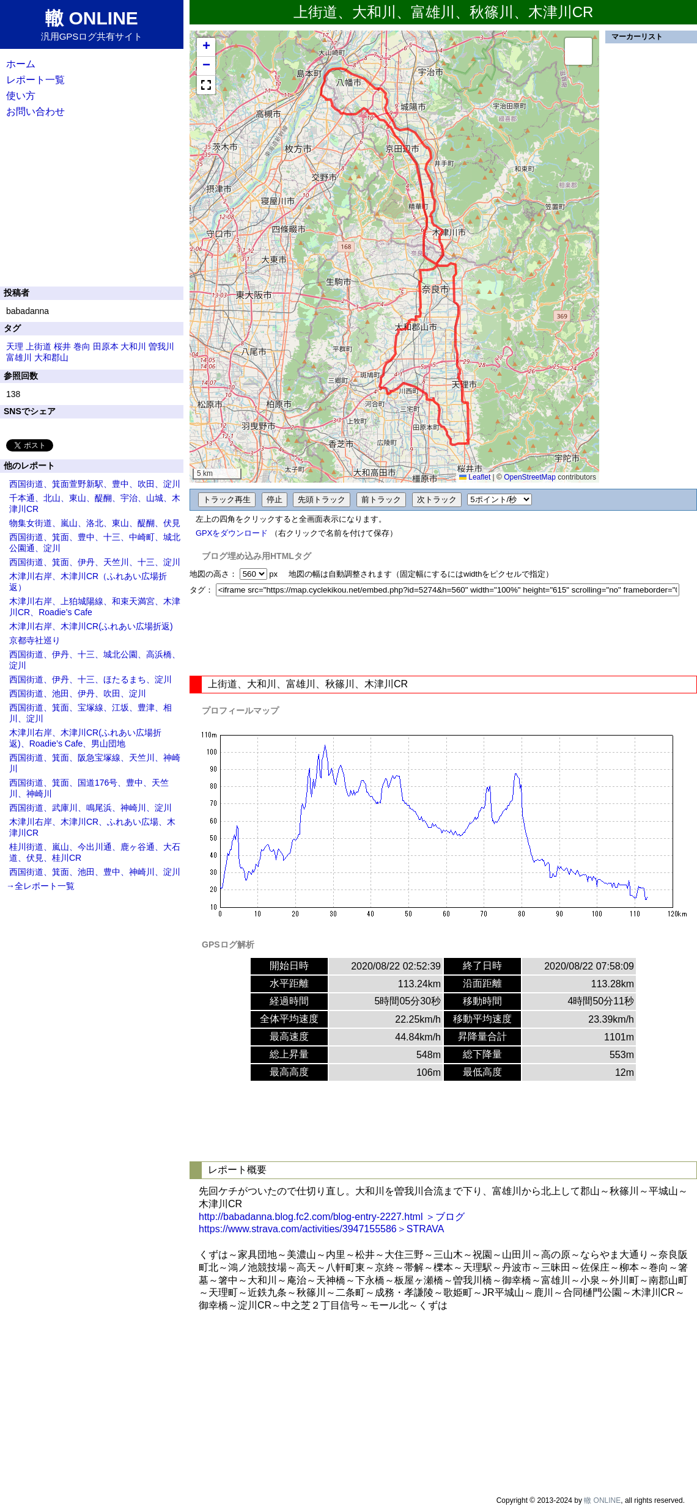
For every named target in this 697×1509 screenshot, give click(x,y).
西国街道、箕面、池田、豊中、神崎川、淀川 (94, 872)
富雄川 (19, 357)
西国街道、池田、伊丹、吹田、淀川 (77, 693)
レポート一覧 (35, 80)
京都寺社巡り (35, 640)
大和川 (133, 346)
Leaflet (474, 477)
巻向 (81, 346)
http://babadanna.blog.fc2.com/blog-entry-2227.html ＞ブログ (332, 1216)
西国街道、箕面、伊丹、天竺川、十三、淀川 (94, 562)
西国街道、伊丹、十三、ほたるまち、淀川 (90, 679)
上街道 (38, 346)
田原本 (106, 346)
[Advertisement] (443, 635)
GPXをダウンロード (232, 533)
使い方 (20, 95)
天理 (14, 346)
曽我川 (161, 346)
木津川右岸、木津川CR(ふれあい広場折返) (91, 626)
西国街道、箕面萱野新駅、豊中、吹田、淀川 (94, 484)
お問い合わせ (35, 111)
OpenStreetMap (530, 477)
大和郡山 (51, 357)
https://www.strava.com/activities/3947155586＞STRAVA (321, 1229)
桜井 (62, 346)
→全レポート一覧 (40, 886)
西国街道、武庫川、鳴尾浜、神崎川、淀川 (90, 808)
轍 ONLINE (602, 1500)
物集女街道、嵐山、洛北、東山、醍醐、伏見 (94, 523)
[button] (206, 47)
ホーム (20, 64)
